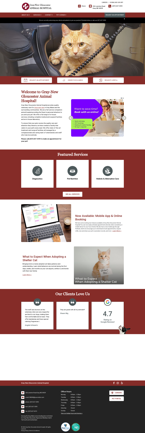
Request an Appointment (115, 15)
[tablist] (97, 138)
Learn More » (116, 231)
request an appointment (36, 80)
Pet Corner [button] (61, 15)
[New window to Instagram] (118, 383)
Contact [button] (49, 15)
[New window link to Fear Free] (66, 427)
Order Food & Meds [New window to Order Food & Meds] (72, 80)
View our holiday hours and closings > (72, 413)
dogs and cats (39, 107)
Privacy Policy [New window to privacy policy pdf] (24, 430)
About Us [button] (26, 15)
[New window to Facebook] (114, 383)
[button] (121, 98)
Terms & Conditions (34, 430)
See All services (73, 194)
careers (116, 393)
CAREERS (105, 2)
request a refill (108, 80)
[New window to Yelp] (122, 383)
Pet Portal (116, 399)
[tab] (93, 138)
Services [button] (37, 15)
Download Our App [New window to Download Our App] (116, 2)
